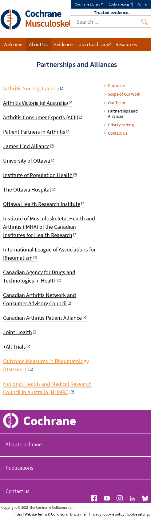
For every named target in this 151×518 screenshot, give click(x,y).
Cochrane (116, 85)
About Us (38, 44)
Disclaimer (78, 514)
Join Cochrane (94, 44)
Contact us (18, 491)
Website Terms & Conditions (46, 514)
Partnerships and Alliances (122, 113)
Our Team (116, 102)
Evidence (63, 44)
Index (18, 514)
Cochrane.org (119, 4)
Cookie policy (113, 514)
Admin (142, 4)
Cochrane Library (87, 4)
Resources (126, 44)
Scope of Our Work (124, 94)
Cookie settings (138, 514)
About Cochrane (24, 444)
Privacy (95, 514)
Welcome (12, 44)
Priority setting (120, 125)
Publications (19, 467)
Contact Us (117, 133)
